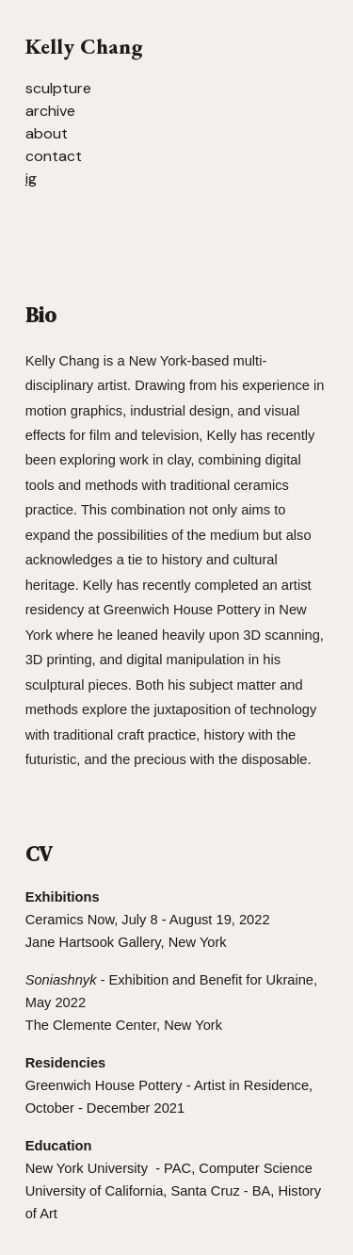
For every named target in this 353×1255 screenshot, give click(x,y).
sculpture (58, 88)
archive (50, 111)
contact (53, 156)
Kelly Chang (83, 46)
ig (31, 178)
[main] (177, 110)
